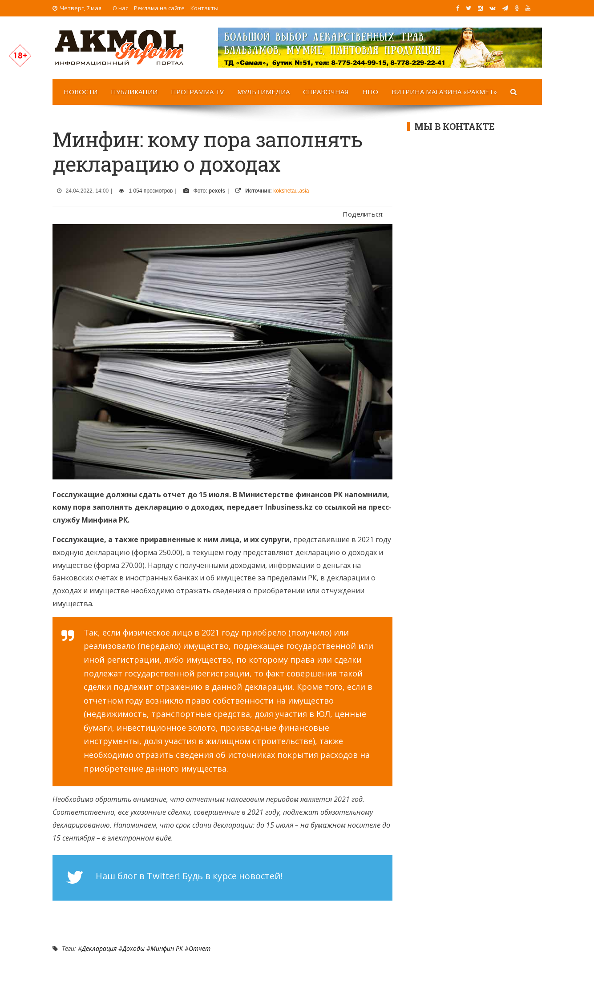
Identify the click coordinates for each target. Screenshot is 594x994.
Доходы (133, 948)
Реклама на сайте (159, 8)
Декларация (99, 948)
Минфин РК (166, 948)
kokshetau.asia (291, 191)
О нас (120, 8)
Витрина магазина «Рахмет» (444, 91)
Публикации (134, 91)
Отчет (199, 948)
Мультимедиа (263, 91)
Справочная (326, 91)
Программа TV (197, 91)
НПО (370, 91)
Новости (80, 91)
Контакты (204, 8)
